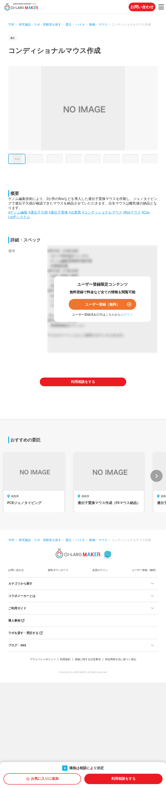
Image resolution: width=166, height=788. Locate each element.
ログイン (127, 314)
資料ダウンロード (58, 570)
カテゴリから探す (20, 583)
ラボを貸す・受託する (23, 633)
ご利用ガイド (17, 608)
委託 (68, 24)
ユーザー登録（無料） (102, 304)
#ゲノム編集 (17, 212)
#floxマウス (132, 212)
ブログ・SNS (17, 645)
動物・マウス (98, 24)
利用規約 (65, 659)
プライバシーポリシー (43, 659)
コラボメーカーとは (21, 596)
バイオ (80, 24)
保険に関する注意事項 (88, 659)
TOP (11, 24)
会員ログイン (100, 570)
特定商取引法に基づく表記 (120, 659)
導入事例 (14, 620)
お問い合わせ (142, 7)
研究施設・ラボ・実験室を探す (40, 24)
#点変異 (75, 212)
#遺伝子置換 (58, 212)
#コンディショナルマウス (102, 212)
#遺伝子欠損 (38, 212)
